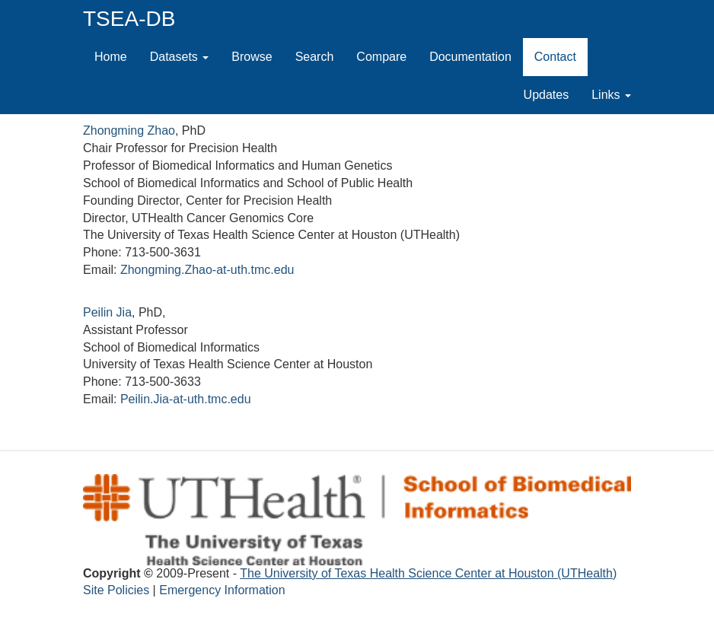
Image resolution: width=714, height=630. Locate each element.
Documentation (470, 56)
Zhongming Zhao (129, 130)
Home (110, 56)
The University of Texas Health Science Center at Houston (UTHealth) (428, 573)
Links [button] (611, 94)
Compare (381, 56)
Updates (552, 94)
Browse (251, 56)
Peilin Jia (107, 312)
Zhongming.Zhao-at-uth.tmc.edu (207, 269)
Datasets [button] (179, 56)
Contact (555, 56)
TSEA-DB (129, 18)
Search (314, 56)
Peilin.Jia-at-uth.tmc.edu (185, 399)
